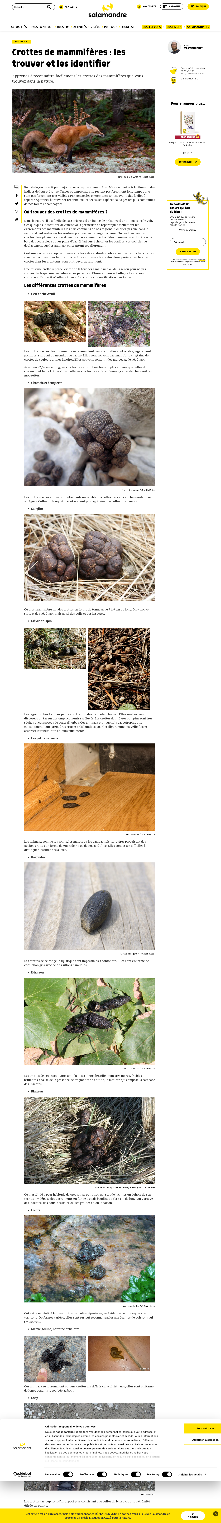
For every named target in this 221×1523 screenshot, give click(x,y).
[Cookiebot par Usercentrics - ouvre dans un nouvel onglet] (22, 1516)
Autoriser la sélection (192, 1481)
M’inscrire (185, 259)
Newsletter (68, 7)
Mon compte (146, 6)
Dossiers (63, 27)
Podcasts (110, 27)
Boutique (198, 6)
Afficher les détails (190, 1516)
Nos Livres (173, 27)
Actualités (19, 27)
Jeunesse (127, 27)
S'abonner (171, 6)
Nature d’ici (21, 41)
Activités (80, 27)
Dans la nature (42, 27)
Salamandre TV (198, 27)
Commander (185, 167)
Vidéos (95, 27)
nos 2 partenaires (67, 1473)
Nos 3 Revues (151, 27)
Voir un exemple (188, 236)
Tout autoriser (192, 1470)
